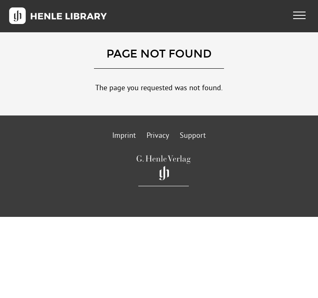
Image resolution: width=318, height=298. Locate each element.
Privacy (158, 136)
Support (193, 136)
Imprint (124, 136)
